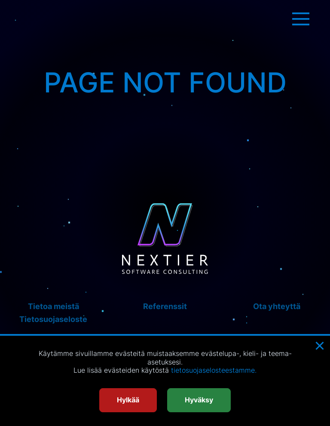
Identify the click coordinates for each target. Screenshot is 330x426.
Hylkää (128, 399)
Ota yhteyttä (276, 306)
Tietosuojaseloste (53, 319)
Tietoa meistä (53, 306)
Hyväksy (199, 399)
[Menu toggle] (300, 19)
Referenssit (165, 306)
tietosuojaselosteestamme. (214, 370)
